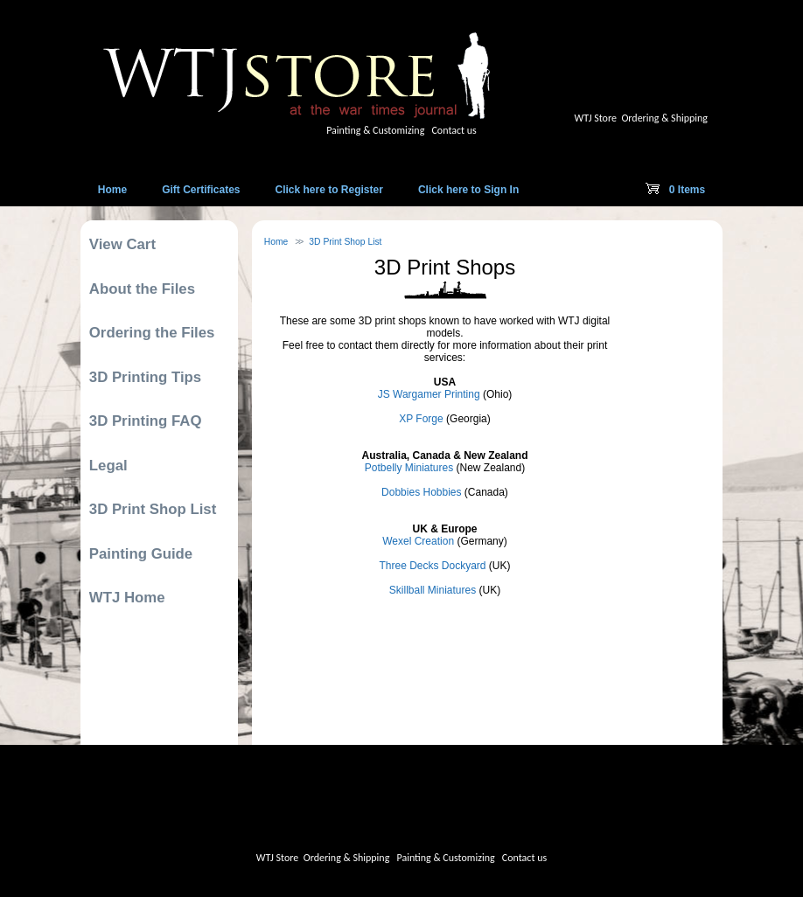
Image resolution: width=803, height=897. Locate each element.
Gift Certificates (201, 190)
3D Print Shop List (345, 242)
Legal (108, 465)
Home (276, 242)
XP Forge (421, 419)
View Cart (122, 244)
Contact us (453, 130)
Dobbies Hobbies (421, 492)
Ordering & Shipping (664, 118)
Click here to (329, 190)
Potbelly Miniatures (409, 468)
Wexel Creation (418, 541)
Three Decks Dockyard (432, 566)
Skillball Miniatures (432, 590)
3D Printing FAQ (145, 421)
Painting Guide (140, 554)
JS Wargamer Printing (429, 394)
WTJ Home (127, 597)
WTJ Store (596, 118)
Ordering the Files (152, 332)
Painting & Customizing (375, 130)
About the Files (142, 289)
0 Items (675, 193)
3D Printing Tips (145, 377)
